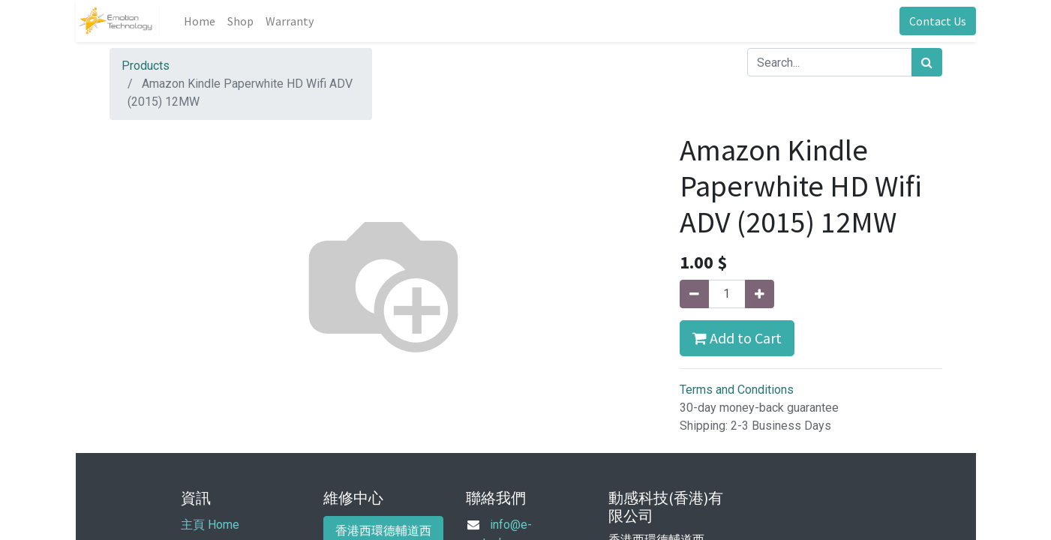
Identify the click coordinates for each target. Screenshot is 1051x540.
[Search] (926, 62)
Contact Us (937, 21)
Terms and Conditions (737, 389)
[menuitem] (199, 21)
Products (146, 65)
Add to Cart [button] (737, 337)
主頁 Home (210, 525)
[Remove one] (694, 294)
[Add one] (759, 294)
